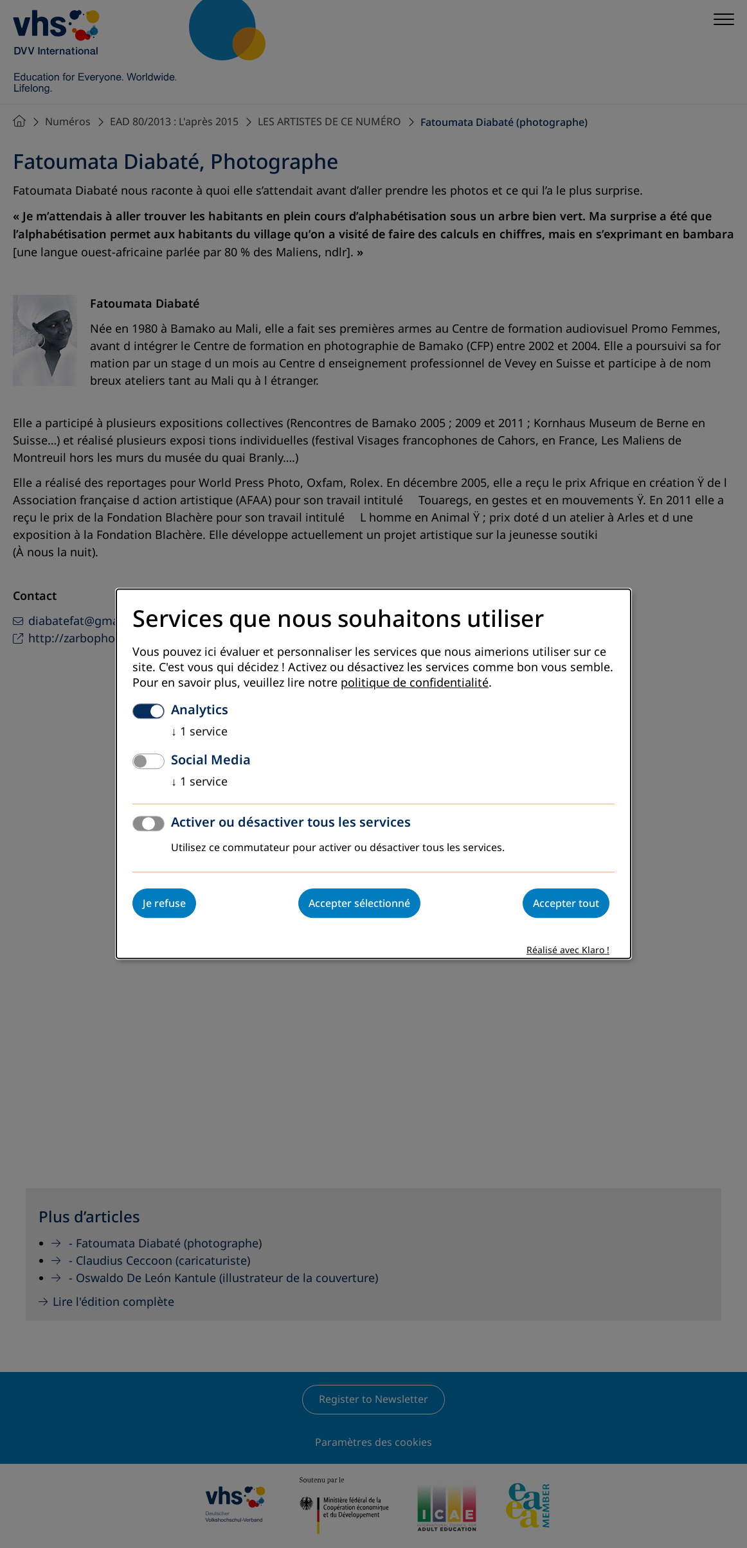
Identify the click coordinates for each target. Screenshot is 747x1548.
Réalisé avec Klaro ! (567, 951)
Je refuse (164, 904)
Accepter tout (566, 904)
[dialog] (373, 773)
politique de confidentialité (415, 683)
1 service (199, 732)
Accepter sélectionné (359, 904)
